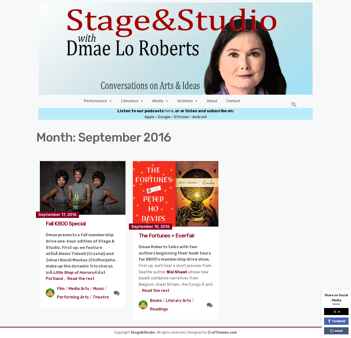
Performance (98, 101)
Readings (159, 309)
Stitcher (182, 117)
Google (164, 117)
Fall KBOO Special (66, 223)
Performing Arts (73, 297)
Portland (55, 278)
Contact (233, 101)
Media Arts (78, 288)
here (168, 111)
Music (98, 288)
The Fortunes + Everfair (167, 235)
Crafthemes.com (222, 332)
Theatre (101, 297)
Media (160, 101)
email (336, 331)
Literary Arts (178, 300)
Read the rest (80, 278)
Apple (150, 117)
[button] (97, 101)
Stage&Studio (143, 332)
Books (156, 300)
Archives (187, 101)
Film (61, 288)
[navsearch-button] (294, 105)
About (212, 101)
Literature (132, 101)
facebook (336, 321)
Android (199, 117)
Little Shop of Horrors (73, 272)
